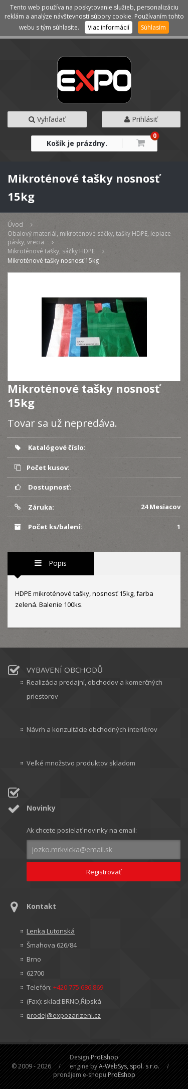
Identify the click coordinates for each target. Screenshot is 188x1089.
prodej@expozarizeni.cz (64, 1015)
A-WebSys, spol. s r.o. (129, 1066)
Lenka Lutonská (51, 931)
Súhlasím (153, 27)
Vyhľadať (47, 119)
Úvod (15, 224)
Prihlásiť (140, 119)
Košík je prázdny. (77, 143)
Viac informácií (108, 27)
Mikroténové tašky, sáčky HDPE (51, 251)
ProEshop (104, 1057)
